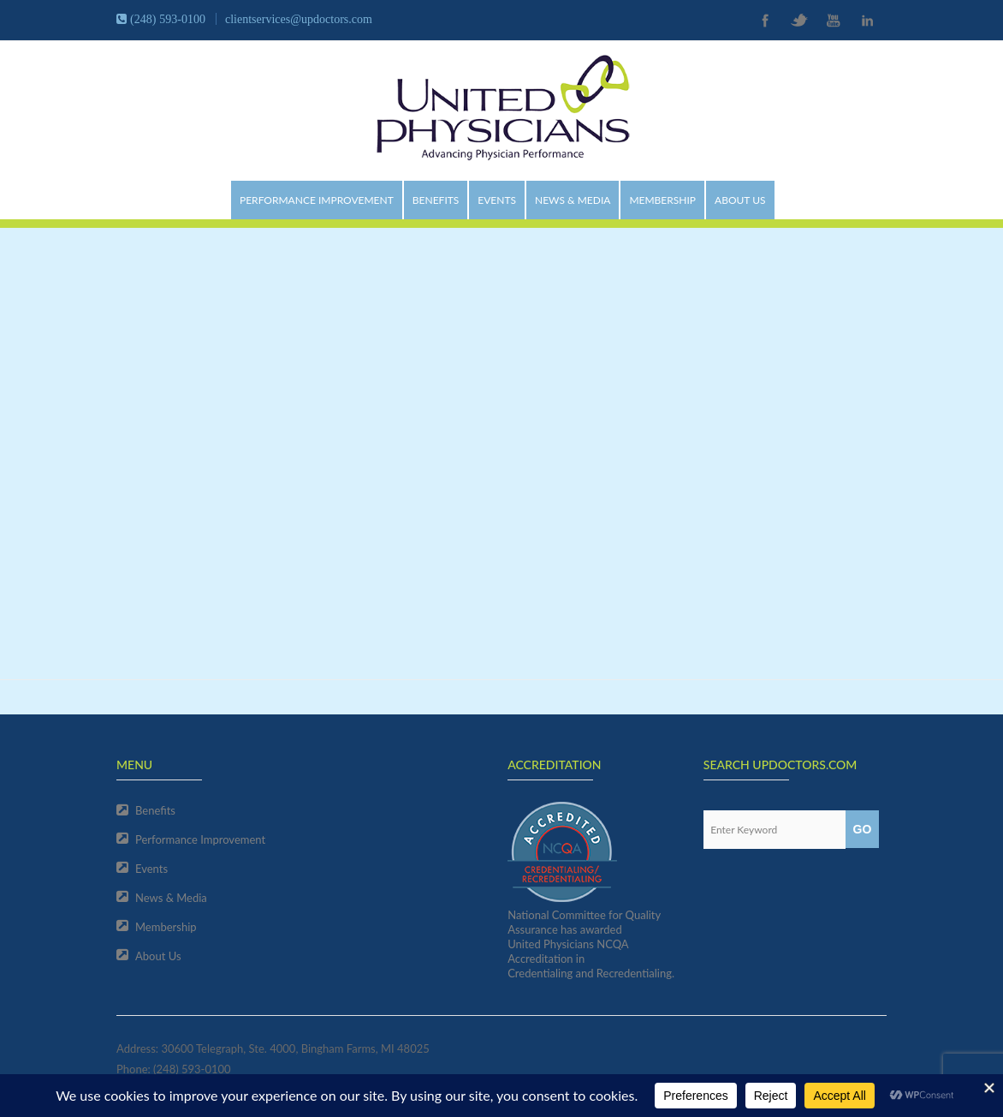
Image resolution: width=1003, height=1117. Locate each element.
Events (497, 200)
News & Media (572, 200)
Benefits (436, 200)
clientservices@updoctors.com (298, 19)
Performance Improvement (317, 200)
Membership (662, 200)
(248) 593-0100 (192, 1069)
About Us (740, 200)
